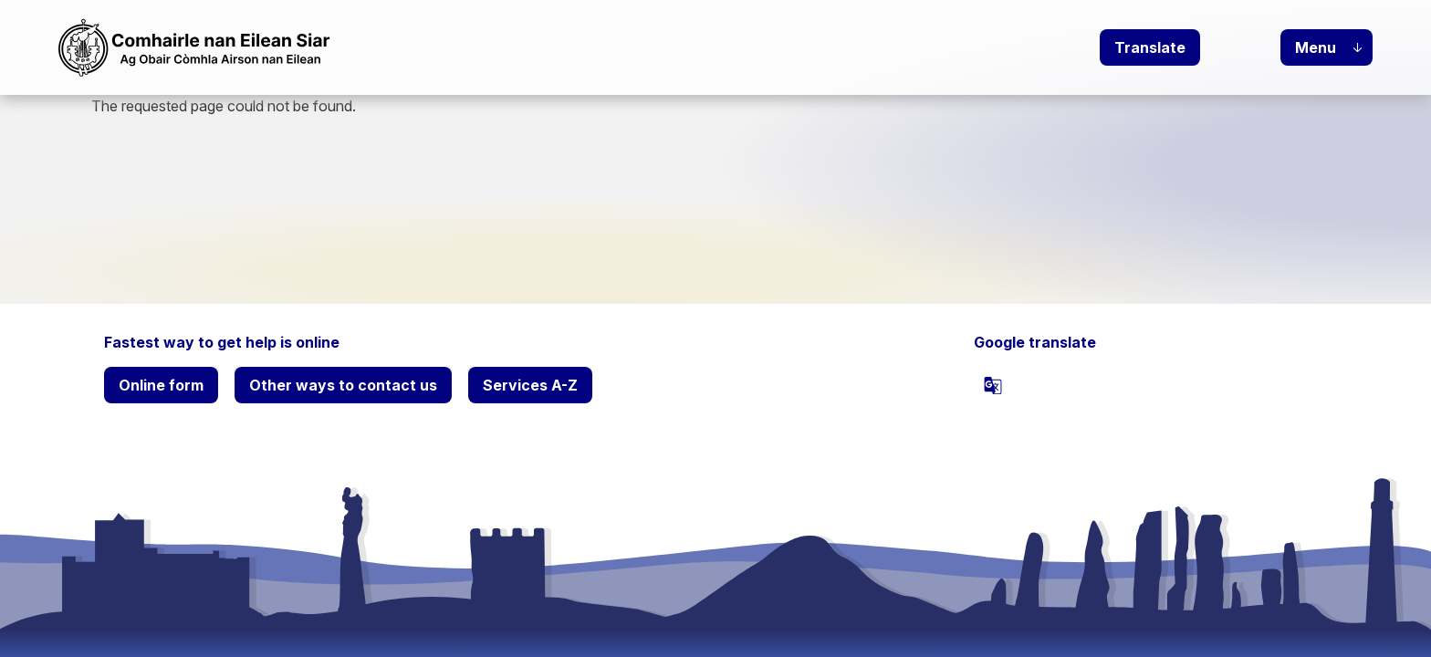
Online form (161, 385)
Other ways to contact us (343, 385)
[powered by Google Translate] (993, 385)
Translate (1150, 47)
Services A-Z (530, 385)
